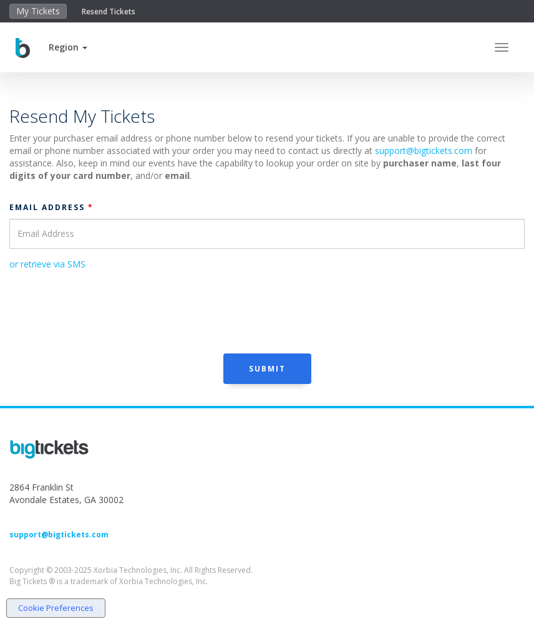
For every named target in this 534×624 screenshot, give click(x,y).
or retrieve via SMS (47, 264)
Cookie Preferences (56, 607)
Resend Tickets (108, 11)
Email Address (51, 207)
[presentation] (104, 310)
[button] (68, 47)
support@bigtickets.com (423, 150)
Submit (267, 368)
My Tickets (38, 11)
